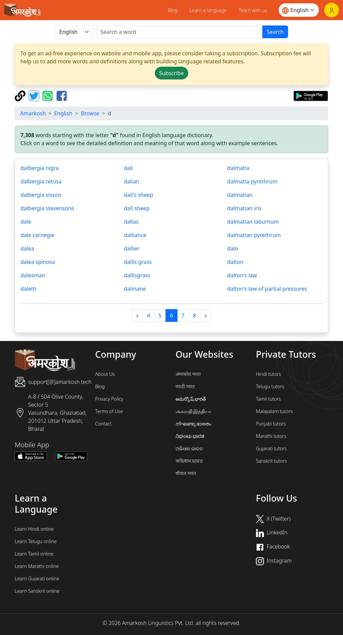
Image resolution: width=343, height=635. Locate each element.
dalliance (135, 235)
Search (275, 32)
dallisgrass (137, 275)
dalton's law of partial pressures (267, 288)
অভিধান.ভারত (189, 461)
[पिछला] (137, 315)
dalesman (32, 275)
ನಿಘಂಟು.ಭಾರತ (190, 436)
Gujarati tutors (271, 448)
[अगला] (205, 315)
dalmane (135, 288)
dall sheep (137, 208)
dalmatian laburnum (253, 221)
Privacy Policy (109, 399)
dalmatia (238, 168)
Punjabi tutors (271, 423)
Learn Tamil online (34, 554)
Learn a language (208, 10)
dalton (235, 262)
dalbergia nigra (39, 168)
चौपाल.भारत (186, 473)
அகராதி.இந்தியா (193, 411)
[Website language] (299, 10)
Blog (173, 10)
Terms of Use (109, 411)
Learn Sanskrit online (37, 591)
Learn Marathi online (37, 566)
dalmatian (240, 194)
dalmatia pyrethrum (252, 181)
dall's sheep (138, 194)
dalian (131, 181)
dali (128, 168)
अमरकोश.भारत (188, 374)
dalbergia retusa (41, 181)
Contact (103, 423)
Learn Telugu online (36, 541)
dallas (131, 221)
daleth (28, 288)
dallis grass (138, 262)
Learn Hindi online (34, 529)
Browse (90, 113)
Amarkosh (33, 113)
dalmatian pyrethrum (254, 235)
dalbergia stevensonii (47, 208)
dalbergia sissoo (40, 194)
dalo (232, 248)
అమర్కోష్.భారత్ (191, 399)
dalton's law (242, 275)
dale (25, 221)
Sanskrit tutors (271, 461)
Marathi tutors (271, 436)
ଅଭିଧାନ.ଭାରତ (189, 448)
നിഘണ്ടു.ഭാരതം (193, 423)
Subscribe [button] (171, 73)
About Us (105, 374)
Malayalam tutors (274, 411)
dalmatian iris (244, 208)
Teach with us (253, 10)
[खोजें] (179, 31)
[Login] (331, 10)
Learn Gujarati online (37, 578)
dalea (27, 248)
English (63, 113)
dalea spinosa (37, 262)
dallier (132, 248)
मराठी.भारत (185, 386)
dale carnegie (37, 235)
